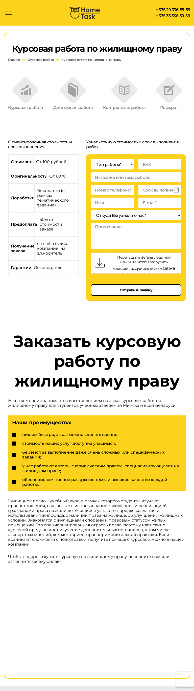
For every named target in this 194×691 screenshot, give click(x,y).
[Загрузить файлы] (99, 268)
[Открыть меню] (8, 13)
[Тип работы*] (112, 169)
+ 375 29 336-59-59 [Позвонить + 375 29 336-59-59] (173, 10)
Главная (14, 61)
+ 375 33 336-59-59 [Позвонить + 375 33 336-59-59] (173, 16)
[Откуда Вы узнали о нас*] (136, 220)
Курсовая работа (41, 61)
